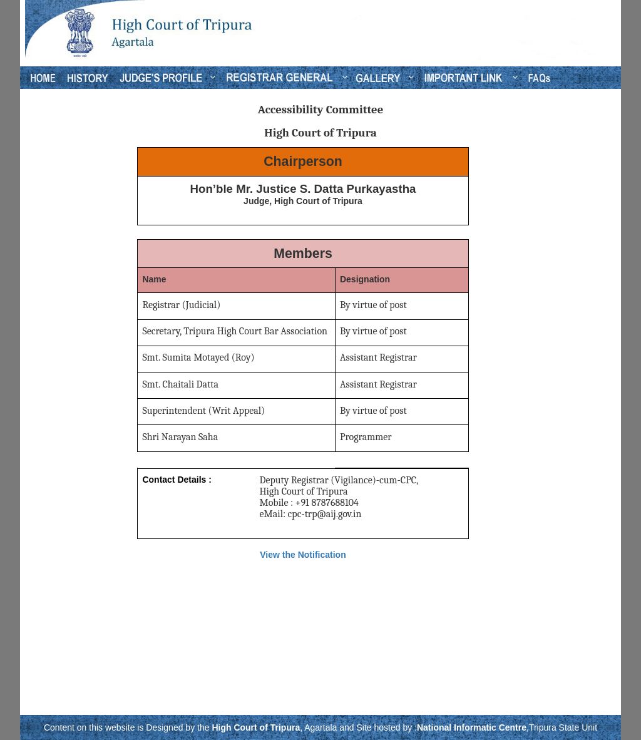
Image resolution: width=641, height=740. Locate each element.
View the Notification (303, 555)
